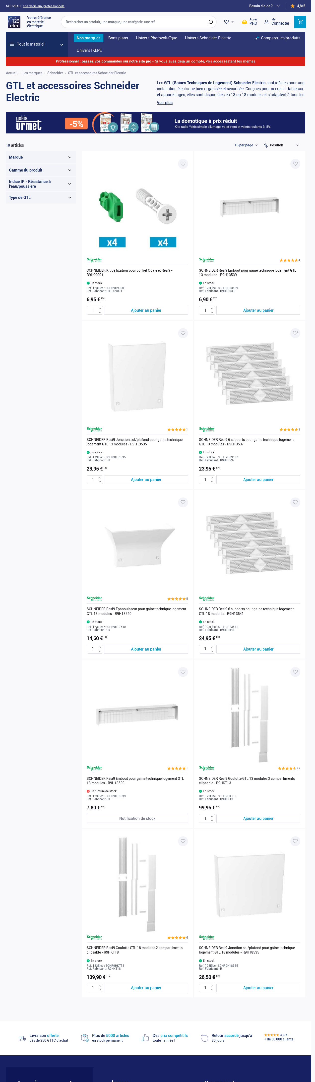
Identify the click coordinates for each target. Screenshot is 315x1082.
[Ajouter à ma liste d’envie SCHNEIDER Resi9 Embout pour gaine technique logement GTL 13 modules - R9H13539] (295, 164)
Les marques (32, 73)
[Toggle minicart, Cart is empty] (300, 22)
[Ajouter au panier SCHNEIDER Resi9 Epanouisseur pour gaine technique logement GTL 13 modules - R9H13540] (146, 649)
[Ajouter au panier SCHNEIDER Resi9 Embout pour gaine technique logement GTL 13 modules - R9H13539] (258, 310)
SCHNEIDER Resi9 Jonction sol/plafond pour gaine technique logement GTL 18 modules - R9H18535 (247, 950)
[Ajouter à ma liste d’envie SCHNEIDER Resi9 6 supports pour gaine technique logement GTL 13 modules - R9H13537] (295, 333)
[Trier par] (285, 145)
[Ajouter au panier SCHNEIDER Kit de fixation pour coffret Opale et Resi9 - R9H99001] (146, 310)
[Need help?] (265, 6)
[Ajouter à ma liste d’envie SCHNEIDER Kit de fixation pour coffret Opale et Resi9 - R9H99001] (183, 164)
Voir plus (165, 102)
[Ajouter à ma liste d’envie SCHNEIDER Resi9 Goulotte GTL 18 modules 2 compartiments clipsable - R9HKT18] (183, 841)
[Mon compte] (276, 22)
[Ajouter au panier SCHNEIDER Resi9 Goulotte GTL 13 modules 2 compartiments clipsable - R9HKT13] (258, 818)
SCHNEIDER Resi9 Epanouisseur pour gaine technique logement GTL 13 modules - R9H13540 (136, 611)
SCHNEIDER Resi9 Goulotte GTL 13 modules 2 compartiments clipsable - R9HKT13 (247, 781)
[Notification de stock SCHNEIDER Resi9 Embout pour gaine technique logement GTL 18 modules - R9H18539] (137, 818)
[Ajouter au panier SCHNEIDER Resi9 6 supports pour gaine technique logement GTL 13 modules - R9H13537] (258, 479)
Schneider (55, 73)
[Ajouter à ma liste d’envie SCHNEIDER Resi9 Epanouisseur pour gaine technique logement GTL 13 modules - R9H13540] (183, 502)
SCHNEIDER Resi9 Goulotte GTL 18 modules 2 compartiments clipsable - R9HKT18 (135, 950)
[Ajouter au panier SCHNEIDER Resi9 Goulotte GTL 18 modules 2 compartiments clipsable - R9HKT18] (146, 988)
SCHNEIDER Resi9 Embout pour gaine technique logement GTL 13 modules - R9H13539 (247, 272)
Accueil (11, 73)
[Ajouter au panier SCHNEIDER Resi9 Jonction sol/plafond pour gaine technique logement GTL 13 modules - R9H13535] (146, 479)
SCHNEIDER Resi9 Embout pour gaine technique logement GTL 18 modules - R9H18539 (135, 781)
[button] (290, 260)
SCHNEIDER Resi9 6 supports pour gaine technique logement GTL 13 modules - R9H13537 (246, 442)
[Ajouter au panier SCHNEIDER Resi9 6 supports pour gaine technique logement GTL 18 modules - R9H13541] (258, 649)
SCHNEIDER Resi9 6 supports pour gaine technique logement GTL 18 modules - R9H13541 (246, 611)
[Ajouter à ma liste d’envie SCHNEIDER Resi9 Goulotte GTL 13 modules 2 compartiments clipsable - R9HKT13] (295, 672)
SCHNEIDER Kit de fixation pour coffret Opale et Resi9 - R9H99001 (130, 272)
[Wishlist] (230, 22)
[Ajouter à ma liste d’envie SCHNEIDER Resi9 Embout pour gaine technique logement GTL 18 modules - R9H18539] (183, 672)
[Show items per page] (246, 145)
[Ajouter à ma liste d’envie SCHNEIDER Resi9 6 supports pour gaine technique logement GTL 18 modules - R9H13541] (295, 502)
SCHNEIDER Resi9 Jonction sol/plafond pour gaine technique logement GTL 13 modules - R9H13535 (135, 442)
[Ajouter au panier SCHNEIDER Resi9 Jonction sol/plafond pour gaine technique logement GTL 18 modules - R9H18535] (258, 988)
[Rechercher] (211, 22)
